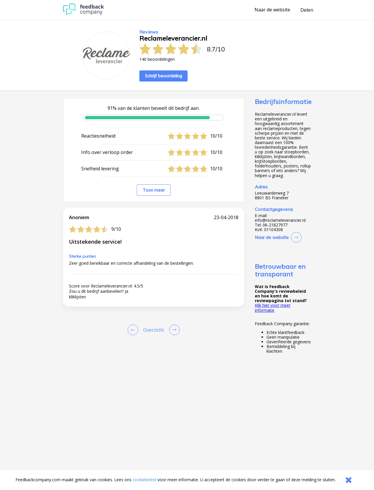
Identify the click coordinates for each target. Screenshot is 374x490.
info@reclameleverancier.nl (280, 220)
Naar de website (272, 10)
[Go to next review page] (173, 330)
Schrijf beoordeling (163, 76)
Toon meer (154, 190)
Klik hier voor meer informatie (272, 307)
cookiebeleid (144, 479)
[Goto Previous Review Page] (134, 330)
